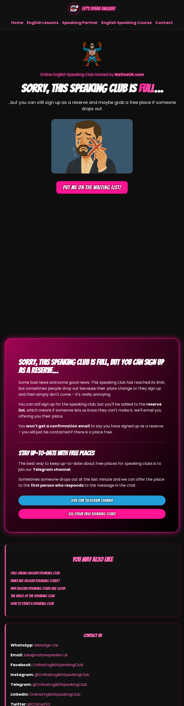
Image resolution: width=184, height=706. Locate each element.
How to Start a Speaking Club (32, 603)
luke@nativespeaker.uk (46, 655)
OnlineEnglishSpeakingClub (58, 665)
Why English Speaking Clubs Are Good (38, 588)
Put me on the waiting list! (92, 187)
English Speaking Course (126, 22)
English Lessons (42, 22)
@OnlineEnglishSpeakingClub (62, 674)
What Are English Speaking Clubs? (35, 581)
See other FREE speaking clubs (92, 514)
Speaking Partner (80, 22)
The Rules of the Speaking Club (33, 596)
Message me (46, 645)
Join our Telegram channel (92, 500)
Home (17, 22)
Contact (164, 22)
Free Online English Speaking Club (35, 573)
